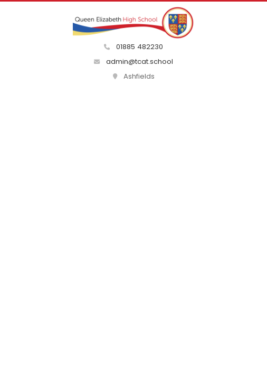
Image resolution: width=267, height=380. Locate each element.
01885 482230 (133, 47)
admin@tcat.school (133, 61)
